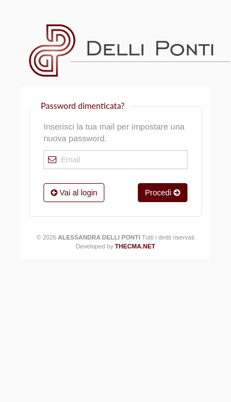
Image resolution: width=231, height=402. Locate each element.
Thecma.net (135, 246)
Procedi (162, 192)
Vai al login (74, 192)
